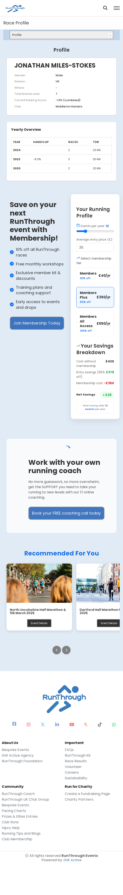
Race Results (76, 761)
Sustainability (76, 778)
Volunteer (73, 767)
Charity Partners (79, 799)
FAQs (69, 750)
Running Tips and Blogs (21, 833)
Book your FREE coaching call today (66, 513)
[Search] (105, 8)
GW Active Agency (18, 755)
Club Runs (10, 822)
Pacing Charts (14, 811)
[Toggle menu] (117, 8)
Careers (72, 772)
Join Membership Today (37, 323)
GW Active (72, 860)
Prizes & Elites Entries (20, 816)
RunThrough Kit (78, 755)
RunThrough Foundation (22, 761)
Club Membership (17, 839)
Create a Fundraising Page (87, 794)
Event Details (39, 623)
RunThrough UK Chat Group (25, 799)
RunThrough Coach (18, 794)
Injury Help (11, 828)
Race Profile (16, 23)
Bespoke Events (15, 750)
